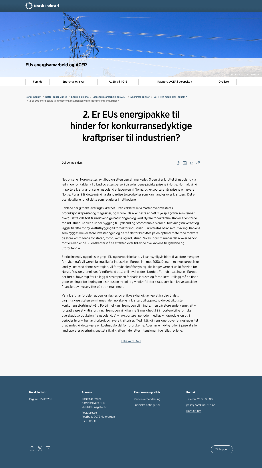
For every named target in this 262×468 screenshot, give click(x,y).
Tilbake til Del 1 (131, 341)
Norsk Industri (33, 96)
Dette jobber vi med (56, 96)
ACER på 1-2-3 (118, 81)
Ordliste (224, 81)
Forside (37, 81)
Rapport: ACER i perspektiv (174, 81)
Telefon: (199, 399)
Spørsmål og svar (73, 81)
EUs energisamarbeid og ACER (109, 96)
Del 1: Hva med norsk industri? (170, 96)
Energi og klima (80, 96)
